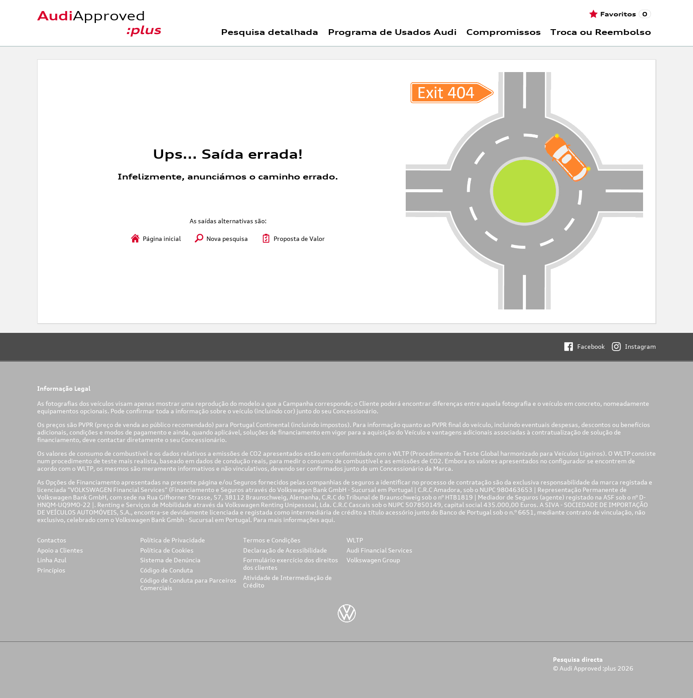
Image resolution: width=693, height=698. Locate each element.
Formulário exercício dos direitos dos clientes (290, 563)
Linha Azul (51, 560)
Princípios (51, 570)
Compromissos (503, 32)
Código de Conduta (166, 570)
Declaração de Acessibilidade (285, 550)
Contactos (51, 540)
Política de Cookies (167, 550)
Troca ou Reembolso (600, 32)
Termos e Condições (272, 540)
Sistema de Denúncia (170, 560)
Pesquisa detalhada (269, 32)
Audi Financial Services (379, 550)
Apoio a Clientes (60, 550)
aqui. (328, 519)
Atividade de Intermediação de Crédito (287, 581)
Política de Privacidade (172, 540)
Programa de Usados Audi (392, 32)
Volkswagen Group (373, 560)
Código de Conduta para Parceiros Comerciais (188, 583)
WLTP (354, 540)
